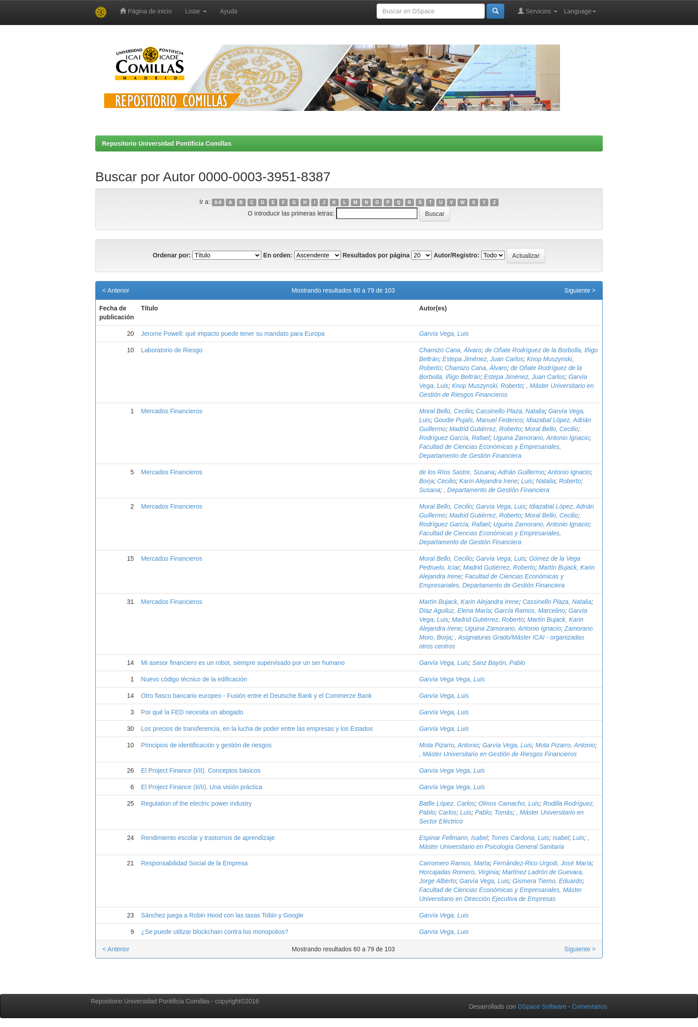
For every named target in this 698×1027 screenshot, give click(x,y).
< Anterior (115, 290)
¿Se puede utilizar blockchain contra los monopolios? (214, 931)
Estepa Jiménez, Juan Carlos (483, 359)
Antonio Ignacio (569, 472)
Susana (429, 489)
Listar (196, 11)
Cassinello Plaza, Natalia (510, 411)
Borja (426, 481)
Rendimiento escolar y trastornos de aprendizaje (208, 837)
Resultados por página (376, 255)
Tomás (503, 812)
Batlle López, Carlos (447, 803)
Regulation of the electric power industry (196, 803)
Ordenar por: (172, 255)
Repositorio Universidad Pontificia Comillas (166, 143)
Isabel (560, 837)
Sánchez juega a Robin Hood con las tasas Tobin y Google (222, 915)
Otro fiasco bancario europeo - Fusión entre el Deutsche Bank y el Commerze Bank (256, 695)
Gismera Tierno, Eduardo (547, 880)
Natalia (546, 481)
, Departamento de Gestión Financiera (496, 489)
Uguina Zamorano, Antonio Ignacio (541, 437)
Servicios (537, 11)
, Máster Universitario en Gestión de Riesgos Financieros (497, 754)
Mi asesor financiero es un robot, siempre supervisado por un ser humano (243, 662)
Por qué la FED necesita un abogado (192, 712)
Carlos (447, 812)
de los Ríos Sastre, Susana (457, 472)
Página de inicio (146, 11)
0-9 (218, 202)
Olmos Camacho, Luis (509, 803)
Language (580, 11)
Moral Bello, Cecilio (445, 411)
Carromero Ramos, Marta (454, 863)
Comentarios (589, 1006)
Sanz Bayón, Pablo (498, 662)
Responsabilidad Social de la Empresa (194, 863)
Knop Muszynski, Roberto (487, 385)
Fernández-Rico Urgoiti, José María (542, 863)
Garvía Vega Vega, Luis (452, 679)
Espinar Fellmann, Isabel (453, 837)
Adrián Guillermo (521, 472)
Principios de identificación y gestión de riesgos (206, 745)
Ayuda (228, 11)
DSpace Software (542, 1006)
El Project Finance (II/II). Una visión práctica (201, 787)
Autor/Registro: (456, 255)
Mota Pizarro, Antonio (449, 745)
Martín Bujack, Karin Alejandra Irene (469, 601)
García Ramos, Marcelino (530, 610)
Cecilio (446, 481)
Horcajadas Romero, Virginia (459, 872)
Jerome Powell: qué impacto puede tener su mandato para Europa (233, 333)
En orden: (277, 255)
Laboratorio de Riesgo (172, 350)
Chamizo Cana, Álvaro (450, 350)
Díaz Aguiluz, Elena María (455, 610)
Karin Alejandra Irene (488, 481)
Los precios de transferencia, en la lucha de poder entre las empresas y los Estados (257, 728)
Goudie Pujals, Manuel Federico (478, 420)
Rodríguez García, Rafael (454, 437)
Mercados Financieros (172, 411)
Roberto (570, 481)
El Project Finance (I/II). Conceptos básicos (200, 770)
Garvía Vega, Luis (444, 333)
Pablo (483, 812)
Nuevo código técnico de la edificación (194, 679)
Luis (527, 481)
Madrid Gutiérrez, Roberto (485, 428)
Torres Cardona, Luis (520, 837)
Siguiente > (580, 290)
